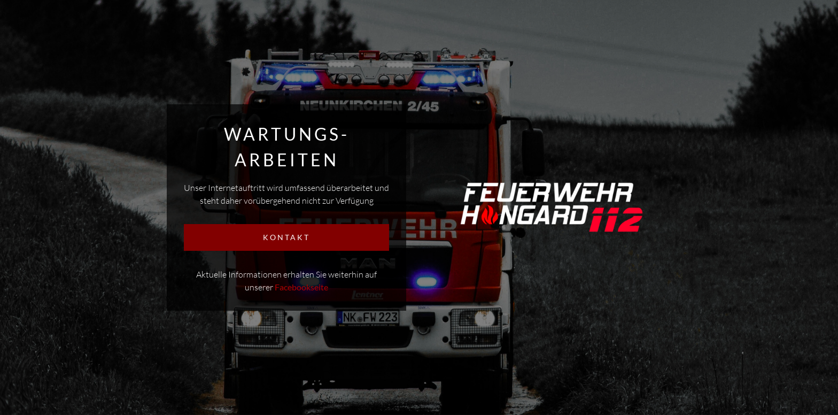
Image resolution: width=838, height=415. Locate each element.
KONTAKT (286, 237)
